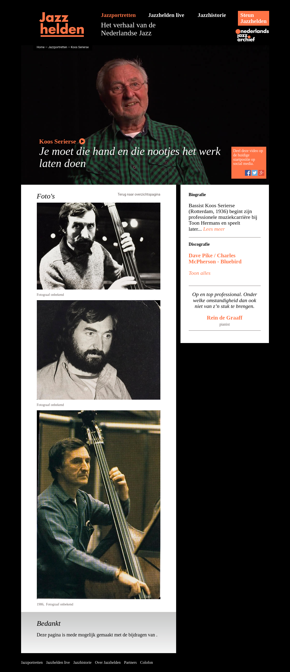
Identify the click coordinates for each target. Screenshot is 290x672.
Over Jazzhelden (108, 662)
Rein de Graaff (225, 318)
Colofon (146, 662)
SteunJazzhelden (253, 18)
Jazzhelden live (166, 15)
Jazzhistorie (212, 15)
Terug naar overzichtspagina (139, 194)
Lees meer (213, 229)
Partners (130, 662)
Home (41, 47)
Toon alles (200, 273)
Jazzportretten (118, 15)
